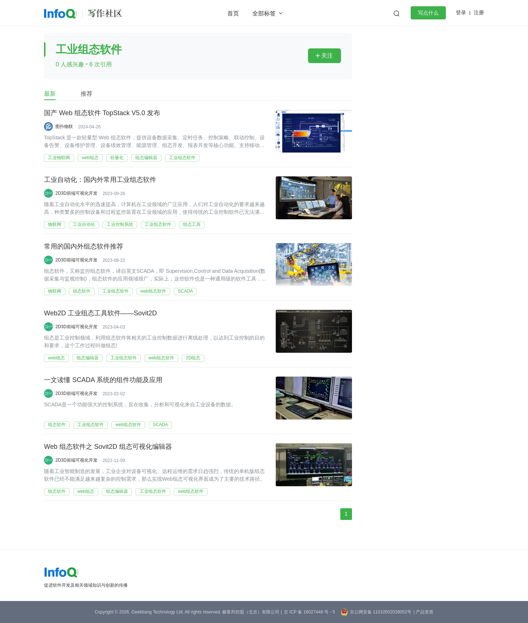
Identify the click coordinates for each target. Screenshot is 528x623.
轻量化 (117, 157)
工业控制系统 (120, 224)
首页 (233, 13)
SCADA (185, 291)
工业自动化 (84, 224)
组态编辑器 (146, 157)
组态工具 (192, 224)
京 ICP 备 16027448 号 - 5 (309, 612)
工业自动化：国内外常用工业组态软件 (100, 180)
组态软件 (82, 291)
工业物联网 (59, 157)
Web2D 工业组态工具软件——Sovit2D (100, 313)
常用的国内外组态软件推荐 (83, 246)
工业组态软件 (182, 157)
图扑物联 (64, 126)
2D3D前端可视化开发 (76, 193)
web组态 (90, 157)
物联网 (54, 224)
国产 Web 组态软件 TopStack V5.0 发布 (102, 113)
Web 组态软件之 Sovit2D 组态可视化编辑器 (108, 447)
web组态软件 (153, 291)
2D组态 (193, 357)
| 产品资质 (423, 612)
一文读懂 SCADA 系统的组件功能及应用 (103, 380)
